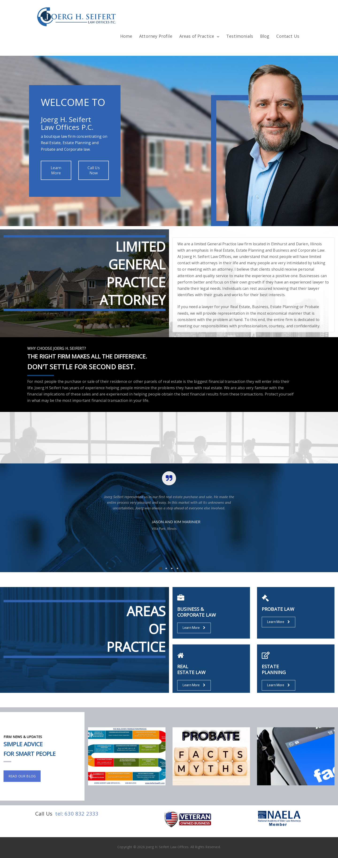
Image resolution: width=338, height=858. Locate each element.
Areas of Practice (196, 36)
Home (126, 36)
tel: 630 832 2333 (76, 813)
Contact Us (287, 36)
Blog (264, 36)
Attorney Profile (155, 36)
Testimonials (239, 36)
